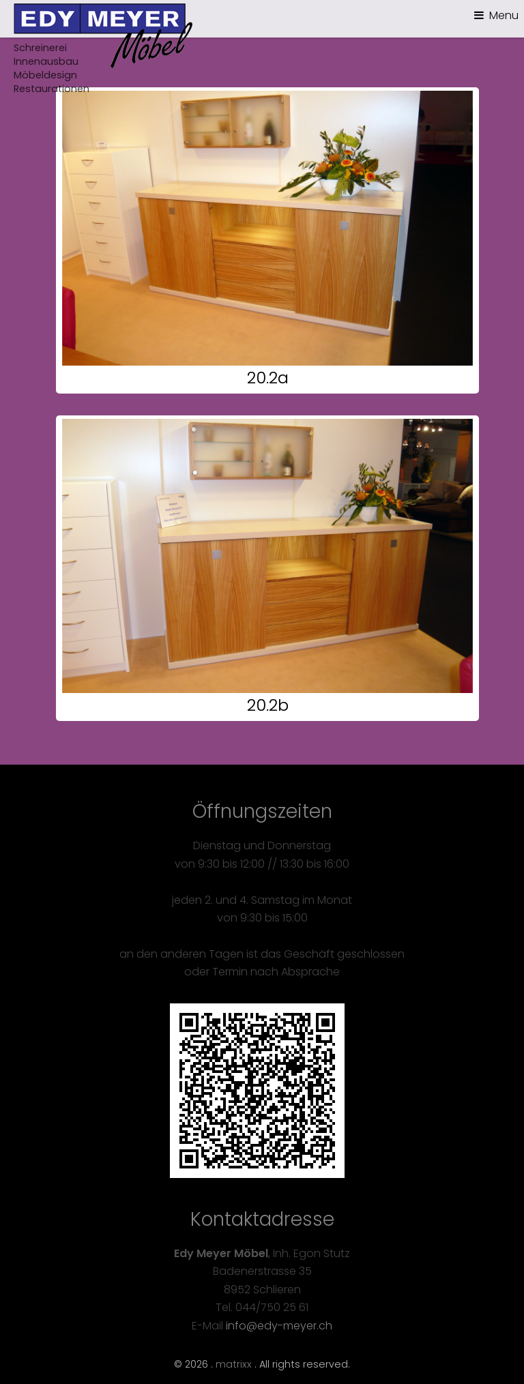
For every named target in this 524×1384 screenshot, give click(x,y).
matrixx (234, 1364)
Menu (504, 15)
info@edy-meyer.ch (279, 1326)
